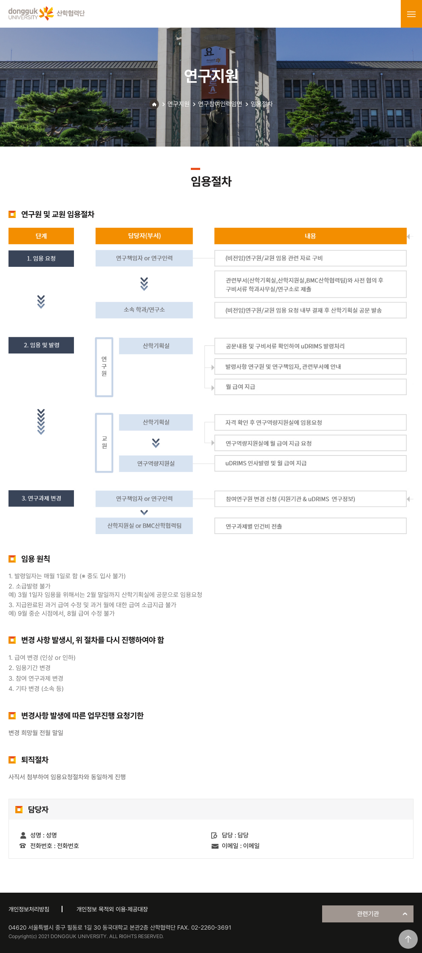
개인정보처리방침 (28, 909)
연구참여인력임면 (220, 104)
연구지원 (178, 104)
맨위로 (408, 939)
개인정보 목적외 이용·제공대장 (112, 909)
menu (411, 14)
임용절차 (262, 104)
